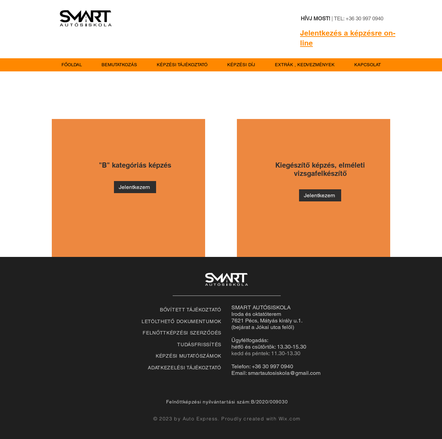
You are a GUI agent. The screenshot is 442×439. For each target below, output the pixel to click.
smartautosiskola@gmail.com (284, 373)
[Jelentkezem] (135, 187)
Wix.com (290, 419)
